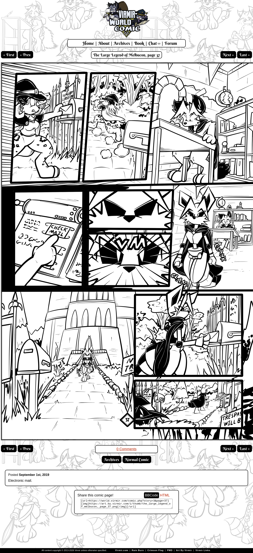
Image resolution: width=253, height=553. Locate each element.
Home (88, 43)
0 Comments (126, 449)
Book (139, 43)
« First (8, 54)
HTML (165, 495)
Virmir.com (121, 550)
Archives (122, 43)
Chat (154, 43)
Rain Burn (138, 550)
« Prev (25, 54)
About (103, 43)
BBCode (151, 495)
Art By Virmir (184, 550)
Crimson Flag (155, 550)
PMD (169, 550)
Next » (228, 54)
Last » (244, 54)
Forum (171, 43)
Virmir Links (203, 550)
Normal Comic (137, 459)
